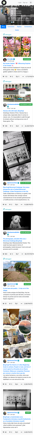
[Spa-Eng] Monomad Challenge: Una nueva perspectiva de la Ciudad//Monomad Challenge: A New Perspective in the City (16, 189)
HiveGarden (27, 59)
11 (17, 76)
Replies (19, 26)
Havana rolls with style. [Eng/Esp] (13, 111)
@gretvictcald (11, 284)
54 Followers (16, 11)
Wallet (17, 30)
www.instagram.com (19, 15)
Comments (11, 26)
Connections (28, 26)
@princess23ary (12, 183)
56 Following (16, 13)
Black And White (25, 183)
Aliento (28, 412)
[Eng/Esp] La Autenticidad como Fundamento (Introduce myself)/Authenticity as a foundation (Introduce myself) (17, 419)
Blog (3, 26)
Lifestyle (27, 360)
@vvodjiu (10, 59)
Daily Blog (27, 284)
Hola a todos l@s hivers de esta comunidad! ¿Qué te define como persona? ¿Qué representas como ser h (16, 425)
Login (19, 2)
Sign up (25, 2)
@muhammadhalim (13, 104)
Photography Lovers (26, 104)
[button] (30, 2)
